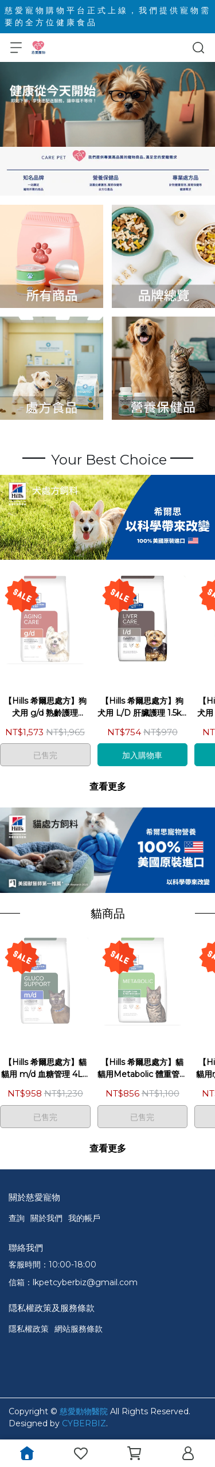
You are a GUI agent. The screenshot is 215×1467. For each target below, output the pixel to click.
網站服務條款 (78, 1329)
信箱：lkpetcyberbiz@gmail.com (73, 1282)
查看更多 (107, 786)
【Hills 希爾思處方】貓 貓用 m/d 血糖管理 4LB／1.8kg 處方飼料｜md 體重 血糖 (45, 1068)
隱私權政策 (29, 1329)
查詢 (17, 1218)
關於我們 (46, 1218)
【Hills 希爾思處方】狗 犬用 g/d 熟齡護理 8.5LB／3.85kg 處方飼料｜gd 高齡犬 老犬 (45, 707)
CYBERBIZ (84, 1423)
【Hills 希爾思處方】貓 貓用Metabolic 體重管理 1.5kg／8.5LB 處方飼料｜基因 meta (142, 1068)
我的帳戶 (84, 1218)
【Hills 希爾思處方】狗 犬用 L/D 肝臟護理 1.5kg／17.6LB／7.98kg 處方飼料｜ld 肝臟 (142, 707)
